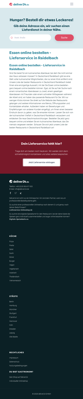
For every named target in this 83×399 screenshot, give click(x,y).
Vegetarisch (14, 269)
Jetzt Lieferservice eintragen (41, 162)
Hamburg (13, 305)
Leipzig (12, 333)
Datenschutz (14, 362)
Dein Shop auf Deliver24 (18, 377)
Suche (64, 37)
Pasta (11, 245)
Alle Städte (13, 337)
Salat (11, 249)
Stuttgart (13, 313)
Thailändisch (14, 277)
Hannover (13, 321)
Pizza (11, 241)
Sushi (11, 253)
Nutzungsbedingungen (18, 366)
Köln (11, 325)
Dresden (12, 329)
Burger (12, 261)
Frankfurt (13, 317)
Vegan (11, 265)
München (13, 309)
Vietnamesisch (15, 281)
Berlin (11, 302)
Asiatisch (13, 273)
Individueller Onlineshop (18, 381)
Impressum (13, 358)
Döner (11, 257)
